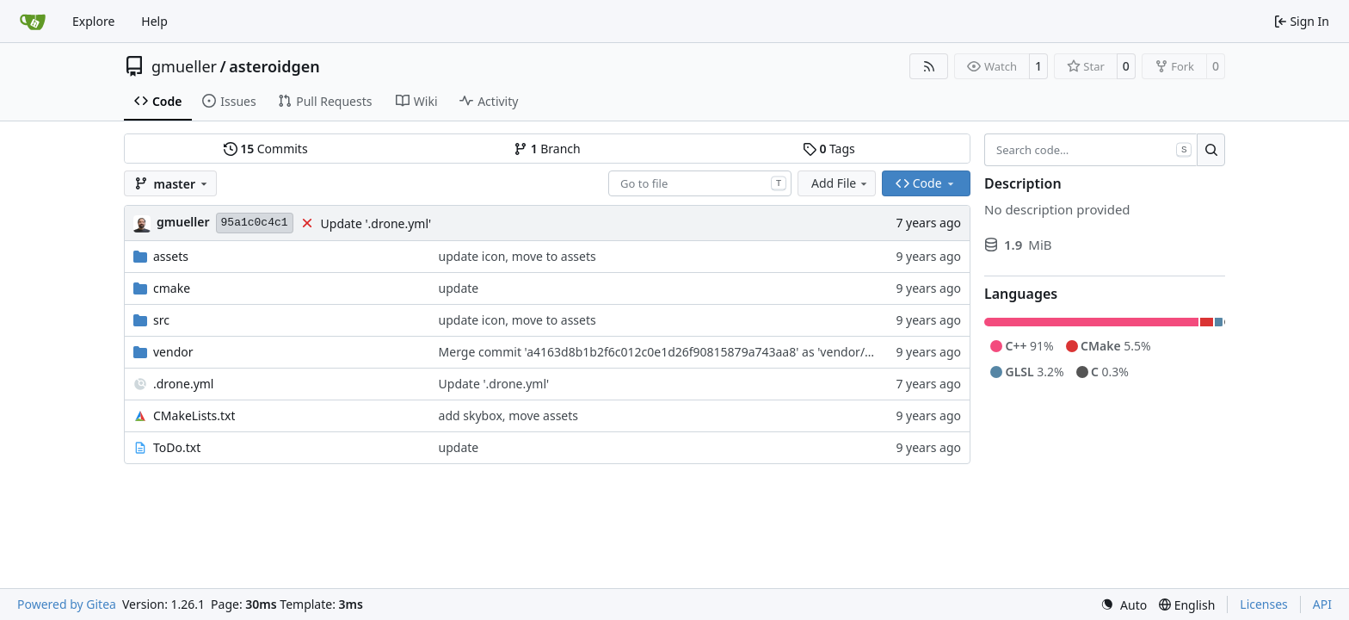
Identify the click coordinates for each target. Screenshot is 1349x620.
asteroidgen (274, 66)
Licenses (1264, 604)
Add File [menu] (840, 183)
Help (154, 21)
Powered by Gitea (66, 604)
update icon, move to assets (517, 256)
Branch (547, 148)
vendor (173, 352)
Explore (93, 21)
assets (170, 256)
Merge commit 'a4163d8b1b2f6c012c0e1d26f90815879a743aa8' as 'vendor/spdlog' (672, 352)
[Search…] (1211, 149)
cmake (171, 288)
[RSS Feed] (929, 66)
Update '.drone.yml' (376, 223)
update (459, 288)
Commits (266, 148)
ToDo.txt (176, 447)
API (1322, 604)
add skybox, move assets (508, 415)
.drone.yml (183, 383)
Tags (829, 148)
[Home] (33, 21)
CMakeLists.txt (194, 415)
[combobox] (700, 183)
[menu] (1123, 605)
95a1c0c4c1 (254, 222)
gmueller (184, 66)
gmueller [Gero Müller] (183, 222)
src (161, 320)
